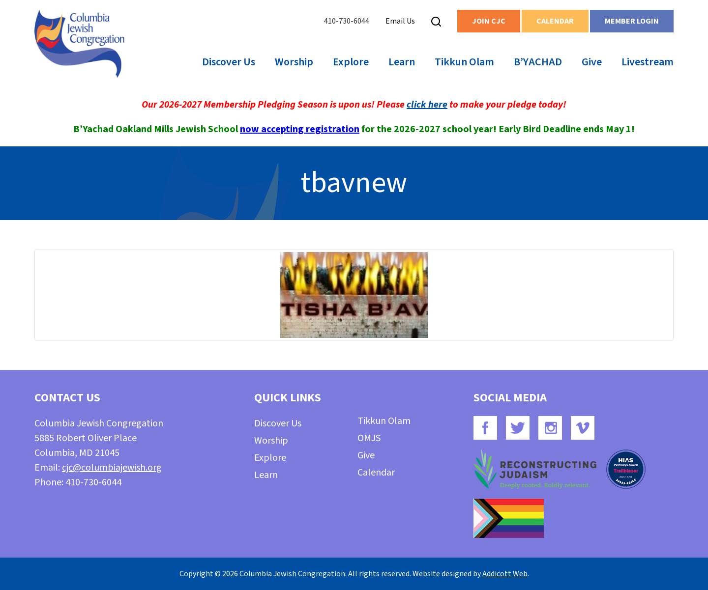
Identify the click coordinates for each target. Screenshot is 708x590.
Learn (401, 62)
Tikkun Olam (464, 62)
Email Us (400, 21)
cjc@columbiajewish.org (112, 468)
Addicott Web (505, 573)
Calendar (555, 21)
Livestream (647, 62)
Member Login (632, 21)
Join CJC (488, 21)
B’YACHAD (538, 62)
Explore (351, 62)
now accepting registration (299, 129)
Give (592, 62)
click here (427, 105)
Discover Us (228, 62)
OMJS (369, 438)
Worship (294, 62)
